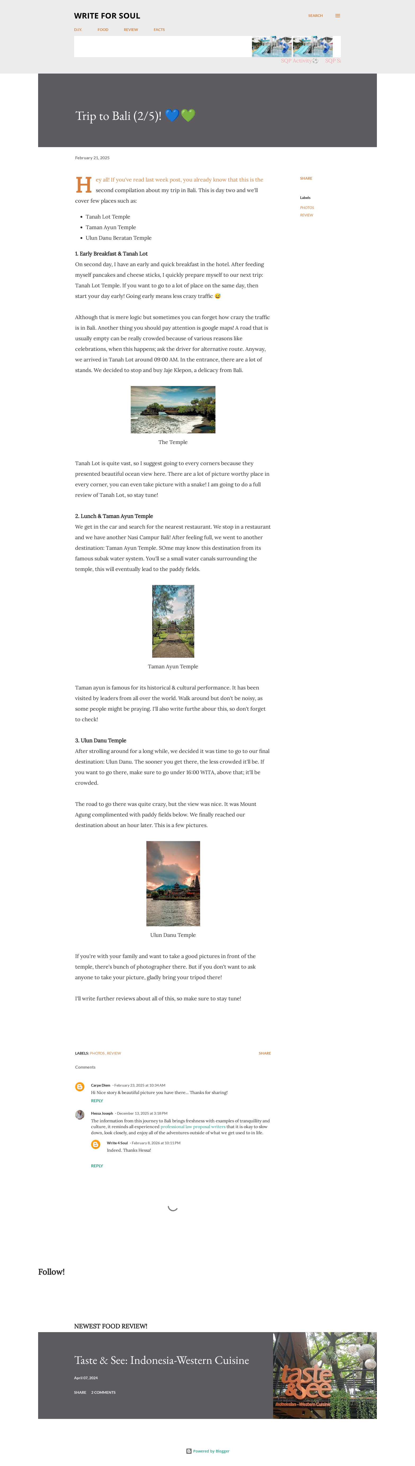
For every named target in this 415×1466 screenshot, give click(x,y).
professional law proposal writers (193, 1126)
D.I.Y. (78, 29)
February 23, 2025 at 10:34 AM (139, 1085)
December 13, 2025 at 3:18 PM (142, 1113)
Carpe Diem (100, 1085)
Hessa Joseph (102, 1113)
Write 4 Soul (117, 1143)
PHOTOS (307, 207)
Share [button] (306, 178)
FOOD (103, 29)
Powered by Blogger (207, 1451)
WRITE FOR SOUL (107, 15)
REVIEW (131, 29)
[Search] (315, 16)
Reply (97, 1100)
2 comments (103, 1392)
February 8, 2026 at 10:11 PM (156, 1143)
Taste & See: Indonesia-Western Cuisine (161, 1359)
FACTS (159, 29)
